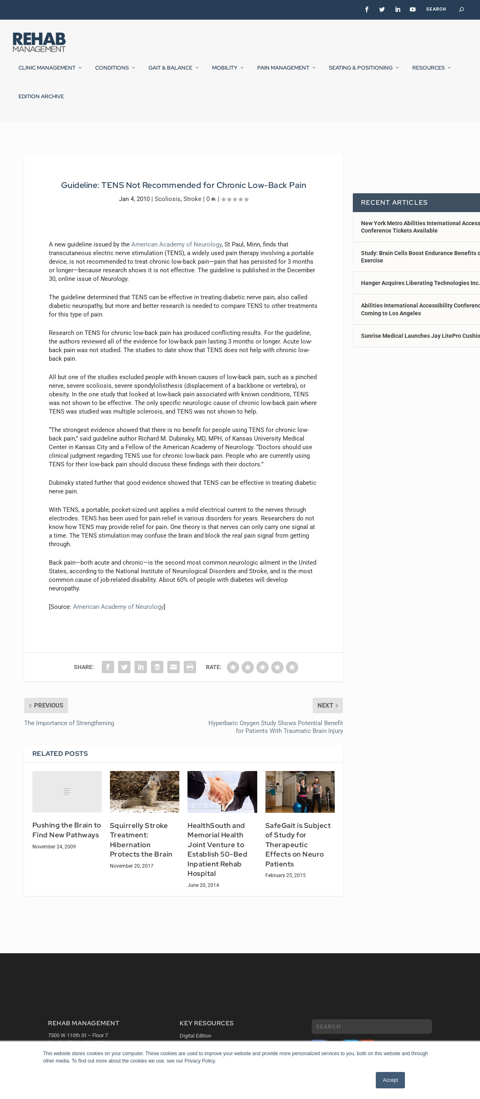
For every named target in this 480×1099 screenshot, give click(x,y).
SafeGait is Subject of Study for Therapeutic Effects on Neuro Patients (298, 850)
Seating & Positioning (361, 73)
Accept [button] (390, 1080)
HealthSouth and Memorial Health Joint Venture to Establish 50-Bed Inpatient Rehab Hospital (217, 855)
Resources (428, 73)
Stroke (192, 204)
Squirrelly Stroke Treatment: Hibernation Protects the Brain (141, 846)
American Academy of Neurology (176, 249)
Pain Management (283, 73)
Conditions (112, 73)
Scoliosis (168, 204)
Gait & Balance (170, 73)
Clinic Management (46, 73)
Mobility (225, 73)
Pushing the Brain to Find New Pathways (66, 835)
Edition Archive (41, 102)
